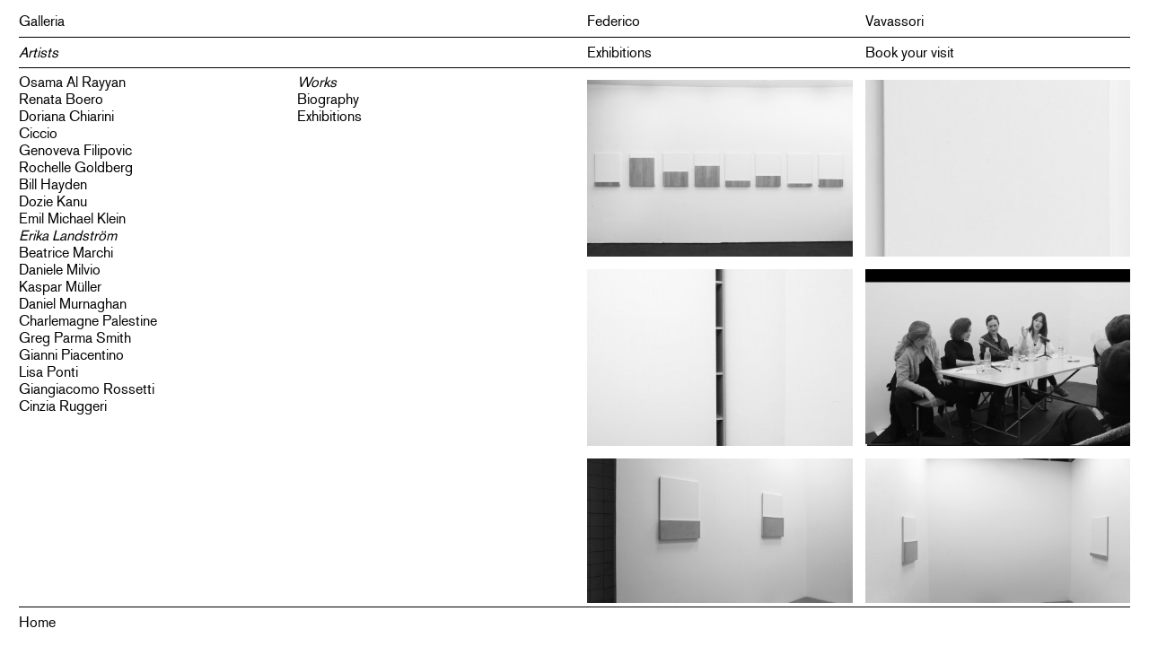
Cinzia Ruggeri (63, 406)
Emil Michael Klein (72, 218)
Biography (328, 99)
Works (317, 82)
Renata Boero (61, 99)
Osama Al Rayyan (72, 82)
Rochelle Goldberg (76, 167)
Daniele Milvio (60, 269)
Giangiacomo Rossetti (86, 388)
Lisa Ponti (48, 371)
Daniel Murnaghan (73, 303)
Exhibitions (619, 52)
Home (37, 622)
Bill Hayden (53, 184)
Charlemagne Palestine (88, 320)
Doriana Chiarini (66, 116)
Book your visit (909, 52)
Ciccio (38, 133)
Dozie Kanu (53, 201)
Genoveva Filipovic (75, 150)
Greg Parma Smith (75, 337)
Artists (38, 52)
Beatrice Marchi (66, 252)
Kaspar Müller (60, 286)
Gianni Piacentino (71, 354)
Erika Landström (68, 235)
